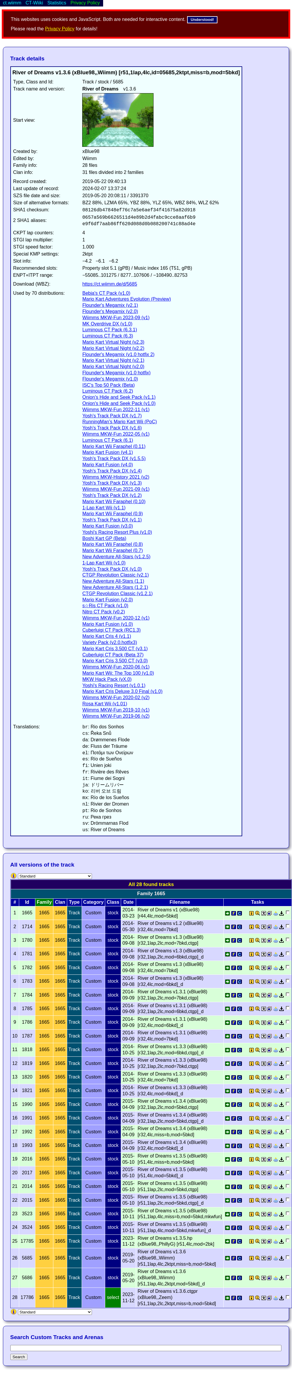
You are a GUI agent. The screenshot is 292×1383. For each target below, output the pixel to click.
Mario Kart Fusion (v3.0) (107, 525)
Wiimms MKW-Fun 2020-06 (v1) (115, 666)
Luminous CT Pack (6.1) (107, 440)
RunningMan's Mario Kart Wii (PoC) (119, 421)
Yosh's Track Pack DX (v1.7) (112, 415)
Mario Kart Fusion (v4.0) (107, 464)
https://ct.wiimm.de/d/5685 (109, 284)
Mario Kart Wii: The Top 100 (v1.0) (118, 673)
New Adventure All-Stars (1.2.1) (115, 587)
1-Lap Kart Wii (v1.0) (104, 562)
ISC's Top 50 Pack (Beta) (108, 385)
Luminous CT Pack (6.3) (107, 335)
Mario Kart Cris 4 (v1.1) (106, 636)
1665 (44, 912)
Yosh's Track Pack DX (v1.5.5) (114, 458)
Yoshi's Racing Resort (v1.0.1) (113, 685)
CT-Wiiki (34, 2)
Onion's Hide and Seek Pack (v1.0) (119, 403)
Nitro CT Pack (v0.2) (103, 611)
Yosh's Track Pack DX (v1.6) (112, 427)
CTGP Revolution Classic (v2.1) (115, 574)
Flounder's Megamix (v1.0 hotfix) (116, 372)
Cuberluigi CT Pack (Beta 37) (112, 654)
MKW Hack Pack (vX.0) (106, 679)
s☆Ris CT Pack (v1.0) (105, 605)
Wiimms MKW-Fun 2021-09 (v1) (115, 489)
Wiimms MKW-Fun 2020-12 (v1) (115, 617)
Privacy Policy (60, 28)
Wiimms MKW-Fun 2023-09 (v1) (115, 317)
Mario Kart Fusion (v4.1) (107, 452)
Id (27, 902)
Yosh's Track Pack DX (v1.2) (112, 495)
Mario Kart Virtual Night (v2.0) (113, 366)
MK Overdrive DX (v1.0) (107, 323)
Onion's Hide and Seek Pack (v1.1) (119, 397)
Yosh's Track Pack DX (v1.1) (112, 519)
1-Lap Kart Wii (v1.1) (104, 507)
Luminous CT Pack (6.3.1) (109, 329)
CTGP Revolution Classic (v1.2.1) (117, 593)
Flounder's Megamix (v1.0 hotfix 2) (118, 354)
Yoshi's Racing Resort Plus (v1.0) (117, 532)
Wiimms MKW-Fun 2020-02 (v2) (115, 697)
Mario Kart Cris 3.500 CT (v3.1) (115, 648)
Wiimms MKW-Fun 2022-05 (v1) (115, 434)
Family (44, 902)
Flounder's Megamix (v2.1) (110, 305)
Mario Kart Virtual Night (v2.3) (113, 342)
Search (19, 1357)
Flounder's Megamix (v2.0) (110, 311)
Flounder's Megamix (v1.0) (110, 378)
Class (113, 902)
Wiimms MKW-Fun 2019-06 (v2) (115, 716)
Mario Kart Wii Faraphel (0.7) (112, 550)
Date (128, 902)
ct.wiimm (12, 2)
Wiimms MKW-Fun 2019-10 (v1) (115, 709)
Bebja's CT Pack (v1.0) (106, 293)
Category (93, 902)
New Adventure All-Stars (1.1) (113, 581)
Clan (60, 902)
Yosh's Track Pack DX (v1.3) (112, 482)
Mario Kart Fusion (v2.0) (107, 599)
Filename (180, 902)
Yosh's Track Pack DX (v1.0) (112, 569)
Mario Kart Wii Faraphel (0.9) (112, 513)
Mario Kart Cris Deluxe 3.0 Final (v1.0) (122, 691)
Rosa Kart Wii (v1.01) (104, 703)
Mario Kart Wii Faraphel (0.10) (113, 501)
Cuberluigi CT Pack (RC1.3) (111, 630)
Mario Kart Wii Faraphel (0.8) (112, 544)
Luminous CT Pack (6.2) (107, 391)
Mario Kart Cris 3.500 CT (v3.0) (115, 660)
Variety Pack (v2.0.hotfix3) (109, 642)
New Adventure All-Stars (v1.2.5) (116, 556)
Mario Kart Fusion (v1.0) (107, 624)
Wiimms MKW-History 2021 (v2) (115, 477)
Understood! (202, 19)
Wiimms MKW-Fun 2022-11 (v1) (115, 409)
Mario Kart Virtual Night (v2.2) (113, 348)
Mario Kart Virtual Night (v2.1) (113, 360)
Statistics (56, 2)
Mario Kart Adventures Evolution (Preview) (126, 299)
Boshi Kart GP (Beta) (104, 538)
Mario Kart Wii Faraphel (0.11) (113, 446)
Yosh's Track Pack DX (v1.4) (112, 470)
